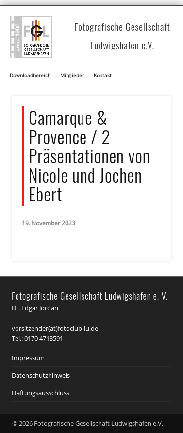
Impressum (28, 357)
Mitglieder (72, 75)
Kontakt (103, 75)
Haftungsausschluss (40, 392)
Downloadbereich (30, 75)
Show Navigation (160, 71)
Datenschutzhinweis (41, 375)
